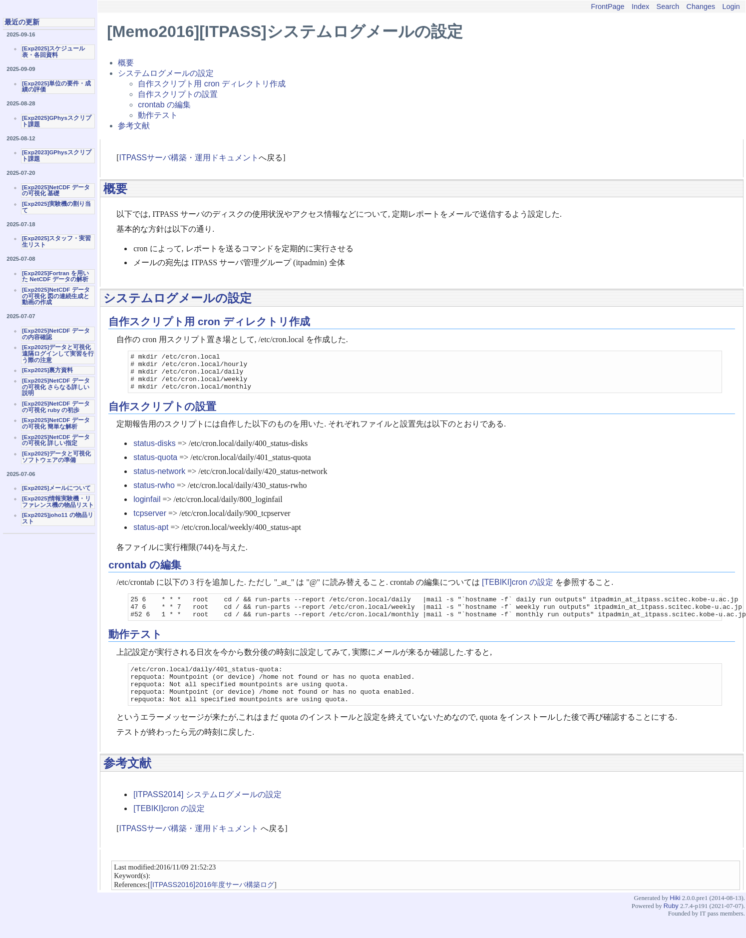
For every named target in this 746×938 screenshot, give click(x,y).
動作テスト (158, 115)
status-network (159, 478)
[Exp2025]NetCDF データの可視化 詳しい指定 (56, 440)
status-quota (155, 465)
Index (640, 6)
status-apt (150, 534)
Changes (701, 6)
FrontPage (607, 6)
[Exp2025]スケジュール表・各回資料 (53, 51)
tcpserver (149, 520)
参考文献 (134, 125)
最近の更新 (21, 22)
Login (731, 6)
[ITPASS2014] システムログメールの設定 (207, 814)
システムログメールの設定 (166, 73)
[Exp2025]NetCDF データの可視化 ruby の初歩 (56, 407)
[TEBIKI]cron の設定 (517, 589)
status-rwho (154, 492)
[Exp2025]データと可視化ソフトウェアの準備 (56, 457)
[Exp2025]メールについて (56, 488)
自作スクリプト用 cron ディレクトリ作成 (212, 83)
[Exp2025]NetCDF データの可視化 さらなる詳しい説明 (56, 387)
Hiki (675, 917)
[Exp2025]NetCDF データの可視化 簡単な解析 (56, 423)
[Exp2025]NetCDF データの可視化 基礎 (56, 190)
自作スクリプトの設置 (178, 94)
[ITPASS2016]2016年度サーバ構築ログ (212, 904)
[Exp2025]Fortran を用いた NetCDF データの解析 (55, 276)
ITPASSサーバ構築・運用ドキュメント (189, 157)
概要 (126, 62)
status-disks (154, 451)
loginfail (146, 506)
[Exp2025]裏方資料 (47, 370)
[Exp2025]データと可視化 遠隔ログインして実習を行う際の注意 (58, 353)
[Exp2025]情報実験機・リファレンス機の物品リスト (58, 501)
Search (668, 6)
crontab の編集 (164, 104)
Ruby (671, 925)
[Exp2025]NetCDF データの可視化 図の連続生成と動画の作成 (56, 296)
